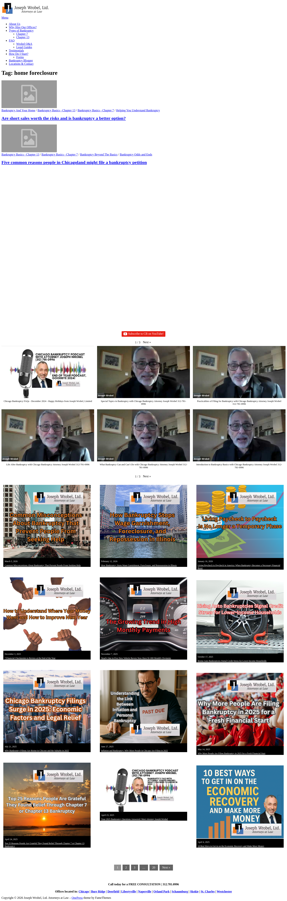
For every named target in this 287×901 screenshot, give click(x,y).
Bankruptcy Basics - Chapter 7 (96, 110)
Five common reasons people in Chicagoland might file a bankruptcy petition (74, 162)
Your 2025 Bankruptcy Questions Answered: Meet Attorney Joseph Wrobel (134, 819)
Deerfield (113, 891)
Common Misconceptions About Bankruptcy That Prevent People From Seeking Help (43, 565)
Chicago (84, 891)
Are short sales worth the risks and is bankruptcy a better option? (63, 118)
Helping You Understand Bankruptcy (138, 110)
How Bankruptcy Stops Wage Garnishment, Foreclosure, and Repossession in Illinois (139, 565)
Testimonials (16, 50)
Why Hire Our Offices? (23, 27)
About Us (14, 23)
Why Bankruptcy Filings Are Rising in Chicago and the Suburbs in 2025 (37, 750)
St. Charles (208, 891)
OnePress (77, 897)
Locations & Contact (21, 63)
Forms (20, 57)
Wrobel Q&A (24, 43)
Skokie (194, 891)
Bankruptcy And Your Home (18, 110)
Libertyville (128, 891)
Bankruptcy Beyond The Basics (99, 154)
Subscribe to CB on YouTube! (143, 334)
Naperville (144, 891)
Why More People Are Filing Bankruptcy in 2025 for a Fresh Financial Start (231, 753)
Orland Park (161, 891)
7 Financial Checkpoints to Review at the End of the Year (30, 658)
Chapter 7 (22, 33)
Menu (4, 17)
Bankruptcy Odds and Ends (136, 154)
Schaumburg (180, 891)
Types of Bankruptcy (21, 30)
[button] (147, 342)
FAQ (12, 40)
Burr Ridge (98, 891)
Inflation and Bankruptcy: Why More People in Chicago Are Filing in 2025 (134, 750)
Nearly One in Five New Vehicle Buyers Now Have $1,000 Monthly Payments (136, 658)
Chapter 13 (22, 37)
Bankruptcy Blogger (21, 60)
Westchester (224, 891)
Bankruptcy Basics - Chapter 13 (56, 110)
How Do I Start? (18, 53)
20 (153, 867)
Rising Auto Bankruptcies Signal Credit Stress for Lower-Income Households (232, 661)
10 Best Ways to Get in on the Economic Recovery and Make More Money (231, 846)
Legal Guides (24, 47)
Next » (166, 867)
